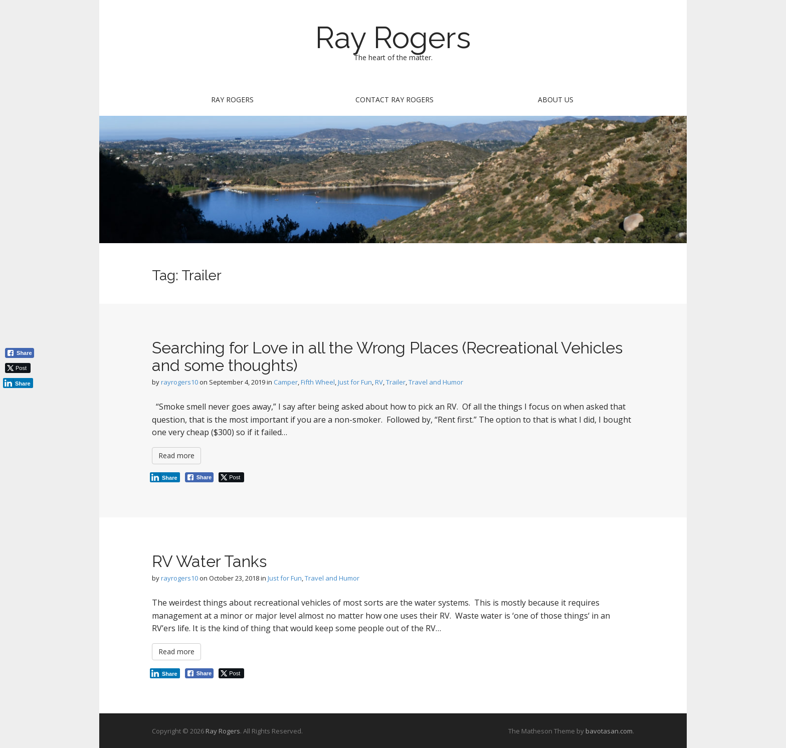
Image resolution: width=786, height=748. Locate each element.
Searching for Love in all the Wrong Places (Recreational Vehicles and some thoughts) (387, 356)
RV (379, 382)
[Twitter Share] (231, 477)
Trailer (396, 382)
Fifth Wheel (318, 382)
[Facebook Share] (199, 477)
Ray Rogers (393, 37)
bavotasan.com (609, 730)
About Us (555, 99)
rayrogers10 (179, 382)
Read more (176, 455)
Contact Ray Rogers (394, 99)
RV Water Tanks (209, 561)
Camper (286, 382)
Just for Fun (355, 382)
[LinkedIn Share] (165, 477)
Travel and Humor (436, 382)
